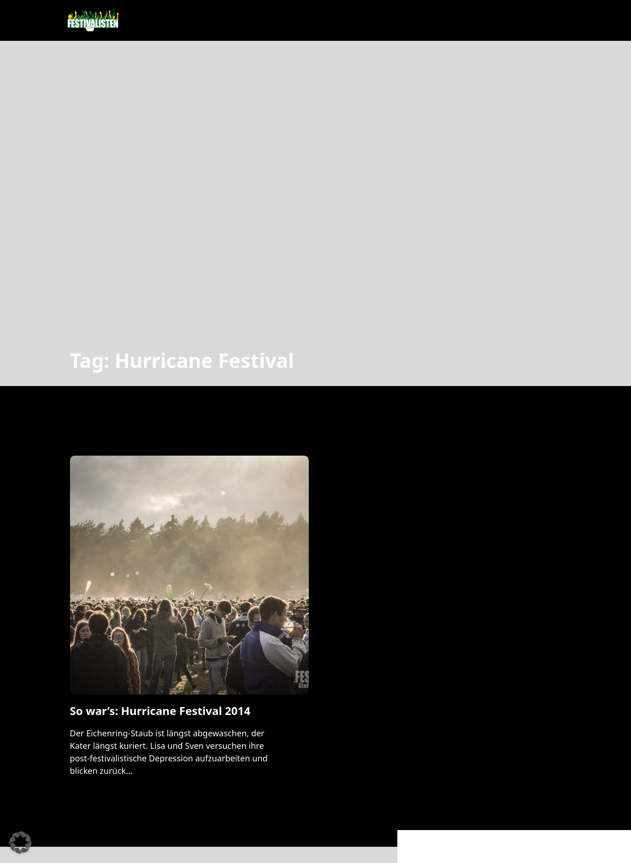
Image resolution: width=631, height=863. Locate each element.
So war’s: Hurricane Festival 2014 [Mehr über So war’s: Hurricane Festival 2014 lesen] (160, 710)
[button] (20, 842)
